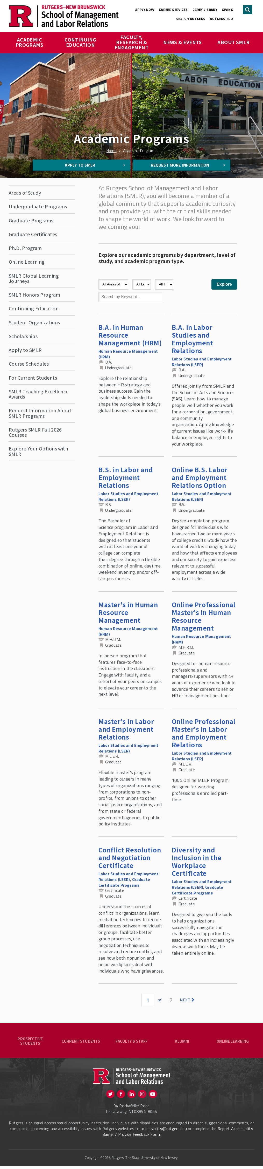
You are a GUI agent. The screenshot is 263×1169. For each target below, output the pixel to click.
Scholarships (23, 336)
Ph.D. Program (25, 247)
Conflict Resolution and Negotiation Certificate (129, 857)
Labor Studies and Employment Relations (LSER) (202, 362)
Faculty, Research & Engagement (132, 42)
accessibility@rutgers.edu (164, 1131)
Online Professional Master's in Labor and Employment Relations (204, 733)
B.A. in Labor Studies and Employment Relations (192, 339)
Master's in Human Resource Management (128, 612)
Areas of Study (25, 192)
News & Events (182, 42)
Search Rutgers (190, 18)
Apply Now (144, 9)
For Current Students (33, 377)
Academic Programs (30, 42)
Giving (227, 9)
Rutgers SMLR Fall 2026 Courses (35, 432)
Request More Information (180, 165)
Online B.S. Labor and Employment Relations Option (200, 477)
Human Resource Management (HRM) (128, 354)
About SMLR (233, 42)
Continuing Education (81, 42)
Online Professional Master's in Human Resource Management (204, 616)
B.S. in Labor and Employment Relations (125, 477)
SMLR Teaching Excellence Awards (39, 394)
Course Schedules (29, 363)
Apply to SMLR (80, 165)
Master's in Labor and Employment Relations (126, 729)
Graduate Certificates (33, 234)
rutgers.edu (221, 18)
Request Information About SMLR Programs (40, 413)
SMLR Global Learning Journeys (34, 278)
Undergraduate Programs (38, 206)
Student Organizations (34, 322)
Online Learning (27, 261)
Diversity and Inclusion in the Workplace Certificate (197, 861)
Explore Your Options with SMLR (38, 451)
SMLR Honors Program (34, 294)
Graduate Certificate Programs (124, 882)
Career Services (173, 9)
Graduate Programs (31, 220)
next (185, 1000)
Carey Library (205, 9)
